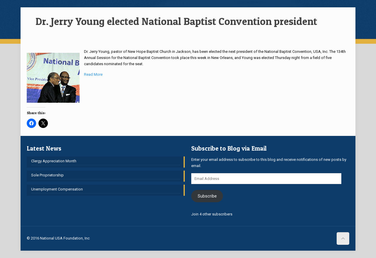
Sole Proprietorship (47, 175)
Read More (93, 74)
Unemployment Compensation (57, 189)
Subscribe (207, 196)
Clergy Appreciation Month (53, 161)
